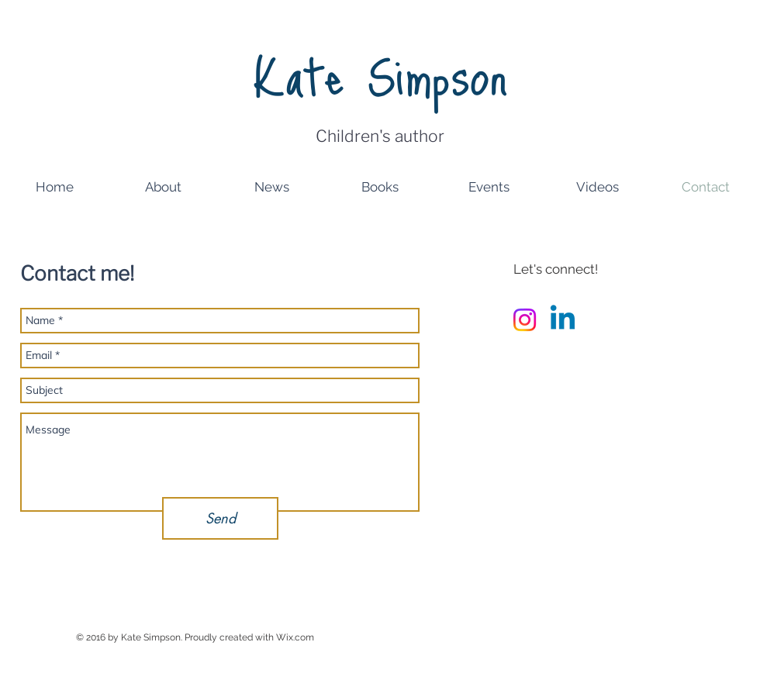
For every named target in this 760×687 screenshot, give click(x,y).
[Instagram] (525, 320)
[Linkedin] (563, 320)
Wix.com (295, 637)
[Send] (220, 518)
